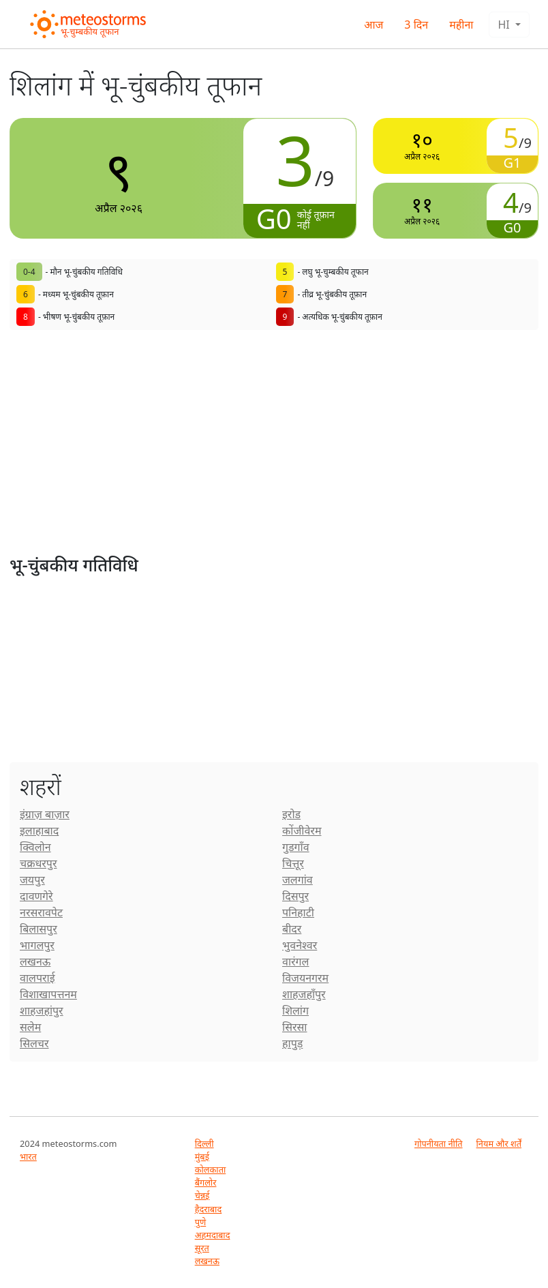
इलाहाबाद (39, 830)
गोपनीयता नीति (438, 1143)
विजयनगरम (305, 977)
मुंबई (202, 1156)
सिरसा (294, 1026)
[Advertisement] (274, 452)
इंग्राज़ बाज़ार (45, 814)
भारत (28, 1156)
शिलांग (295, 1010)
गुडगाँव (295, 846)
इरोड (291, 814)
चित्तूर (293, 863)
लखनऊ (35, 961)
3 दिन (416, 24)
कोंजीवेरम (301, 830)
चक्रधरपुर (38, 863)
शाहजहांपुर (41, 1010)
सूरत (202, 1248)
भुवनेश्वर (299, 945)
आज (373, 24)
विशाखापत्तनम (48, 994)
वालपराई (37, 977)
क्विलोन (35, 846)
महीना (461, 24)
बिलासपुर (38, 928)
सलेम (30, 1026)
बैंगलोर (206, 1182)
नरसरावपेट (41, 912)
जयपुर (32, 879)
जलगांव (297, 879)
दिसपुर (295, 895)
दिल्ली (204, 1143)
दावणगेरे (36, 895)
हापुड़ (292, 1043)
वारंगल (295, 961)
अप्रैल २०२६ (118, 177)
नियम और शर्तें (498, 1143)
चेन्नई (202, 1195)
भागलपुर (37, 945)
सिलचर (34, 1043)
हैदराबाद (208, 1209)
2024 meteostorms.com (68, 1143)
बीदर (291, 928)
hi (505, 24)
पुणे (201, 1222)
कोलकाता (210, 1169)
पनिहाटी (298, 912)
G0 (274, 218)
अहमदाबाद (212, 1235)
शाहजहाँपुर (304, 994)
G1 (512, 162)
